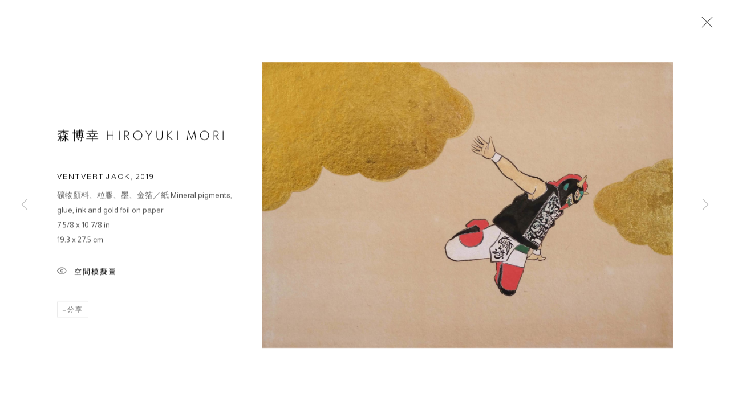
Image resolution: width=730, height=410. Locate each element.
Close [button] (704, 25)
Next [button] (705, 205)
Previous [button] (24, 205)
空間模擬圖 (87, 273)
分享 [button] (75, 311)
